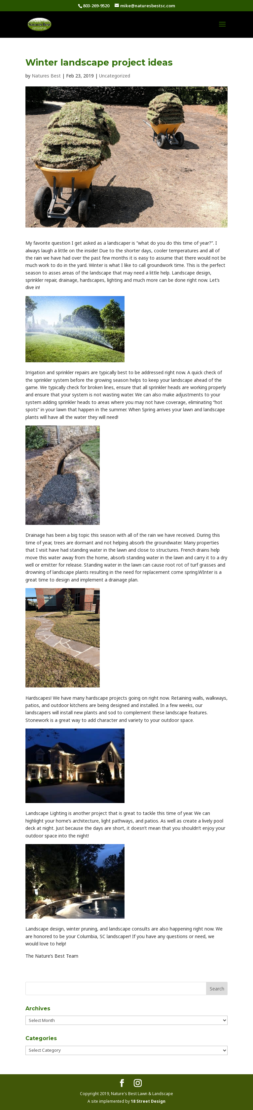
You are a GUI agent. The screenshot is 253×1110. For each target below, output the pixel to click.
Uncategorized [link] (114, 76)
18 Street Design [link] (148, 1101)
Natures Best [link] (46, 76)
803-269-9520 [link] (96, 6)
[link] (39, 24)
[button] (222, 28)
